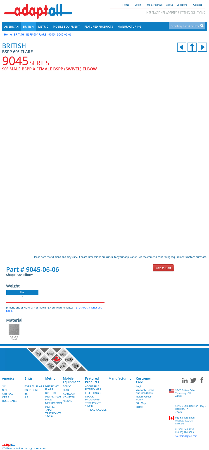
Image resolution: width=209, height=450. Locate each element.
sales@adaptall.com (186, 436)
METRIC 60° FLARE (52, 388)
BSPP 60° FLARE (36, 34)
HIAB (66, 390)
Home (8, 34)
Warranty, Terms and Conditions (145, 391)
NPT (4, 390)
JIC (4, 386)
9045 (51, 34)
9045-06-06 (64, 34)
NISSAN (67, 401)
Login (139, 386)
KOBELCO (69, 393)
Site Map (141, 403)
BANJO (67, 386)
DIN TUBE (51, 393)
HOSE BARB (9, 401)
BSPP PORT (31, 390)
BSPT (27, 393)
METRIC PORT (53, 403)
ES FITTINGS (92, 393)
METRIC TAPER (50, 408)
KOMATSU (69, 397)
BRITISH (19, 34)
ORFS (5, 397)
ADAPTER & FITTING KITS (93, 388)
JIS (26, 397)
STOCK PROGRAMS (92, 398)
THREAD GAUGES (96, 409)
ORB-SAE (7, 393)
